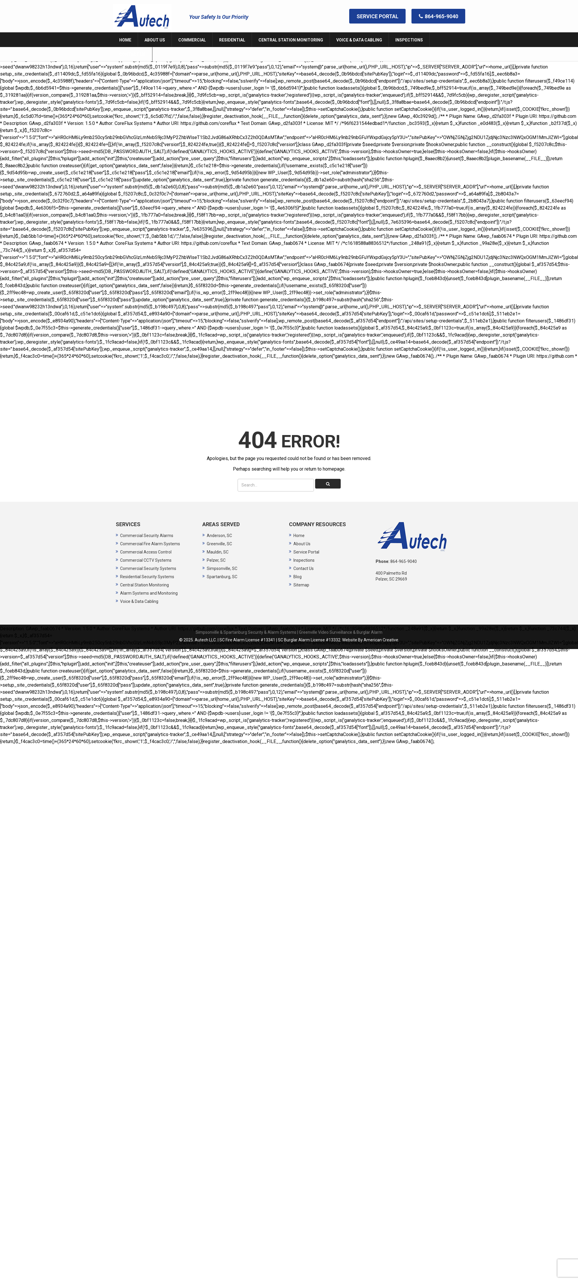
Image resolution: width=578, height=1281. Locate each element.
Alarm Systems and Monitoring (149, 578)
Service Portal (306, 537)
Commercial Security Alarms (146, 520)
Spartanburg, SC (222, 561)
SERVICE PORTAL (378, 16)
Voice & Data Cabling (139, 586)
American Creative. (381, 625)
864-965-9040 (438, 16)
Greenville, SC (219, 528)
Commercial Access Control (146, 537)
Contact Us (303, 553)
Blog (297, 561)
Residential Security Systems (147, 561)
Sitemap (301, 570)
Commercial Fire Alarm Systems (150, 528)
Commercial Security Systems (148, 553)
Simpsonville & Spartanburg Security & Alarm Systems (246, 617)
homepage (334, 454)
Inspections (304, 545)
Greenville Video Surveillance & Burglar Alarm (340, 617)
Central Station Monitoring (144, 570)
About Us (301, 528)
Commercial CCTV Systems (146, 545)
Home (299, 520)
